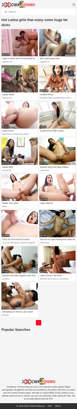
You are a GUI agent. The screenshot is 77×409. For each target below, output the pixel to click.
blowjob (5, 315)
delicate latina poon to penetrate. (54, 279)
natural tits (6, 170)
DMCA (58, 406)
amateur (5, 279)
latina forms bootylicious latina (15, 134)
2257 (50, 406)
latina (4, 206)
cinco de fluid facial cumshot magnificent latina (22, 243)
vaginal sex (7, 62)
